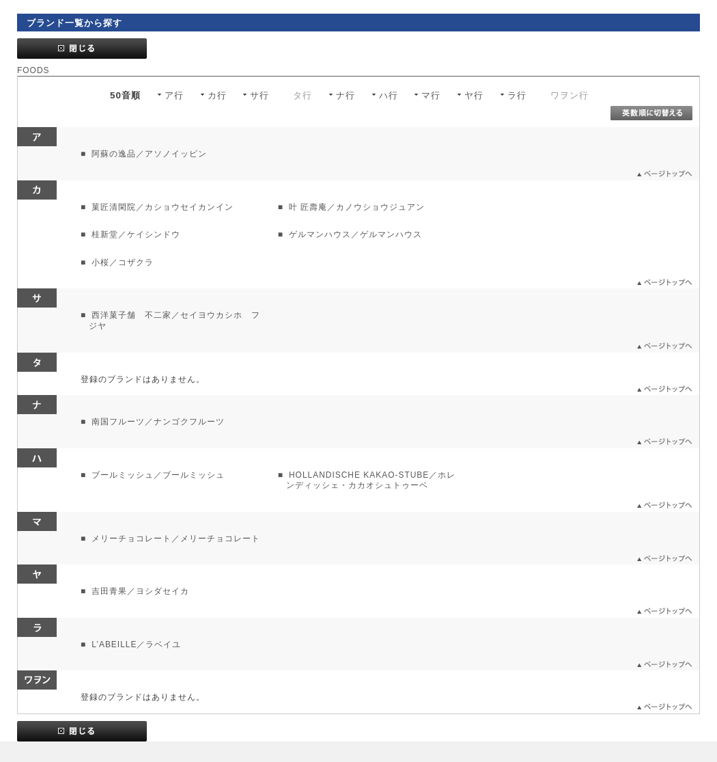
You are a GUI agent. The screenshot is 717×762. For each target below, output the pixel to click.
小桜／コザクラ (121, 262)
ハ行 (388, 95)
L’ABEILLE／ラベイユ (135, 644)
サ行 (259, 95)
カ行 (217, 95)
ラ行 (516, 95)
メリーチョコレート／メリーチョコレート (174, 538)
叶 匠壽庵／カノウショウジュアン (355, 207)
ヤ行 (473, 95)
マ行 (430, 95)
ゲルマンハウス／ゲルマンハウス (354, 234)
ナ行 (345, 95)
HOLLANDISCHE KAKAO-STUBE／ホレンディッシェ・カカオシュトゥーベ (371, 480)
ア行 (174, 95)
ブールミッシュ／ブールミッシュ (157, 475)
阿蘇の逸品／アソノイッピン (148, 154)
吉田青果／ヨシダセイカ (139, 591)
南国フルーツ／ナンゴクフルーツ (157, 421)
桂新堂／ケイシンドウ (134, 234)
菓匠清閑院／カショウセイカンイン (161, 207)
